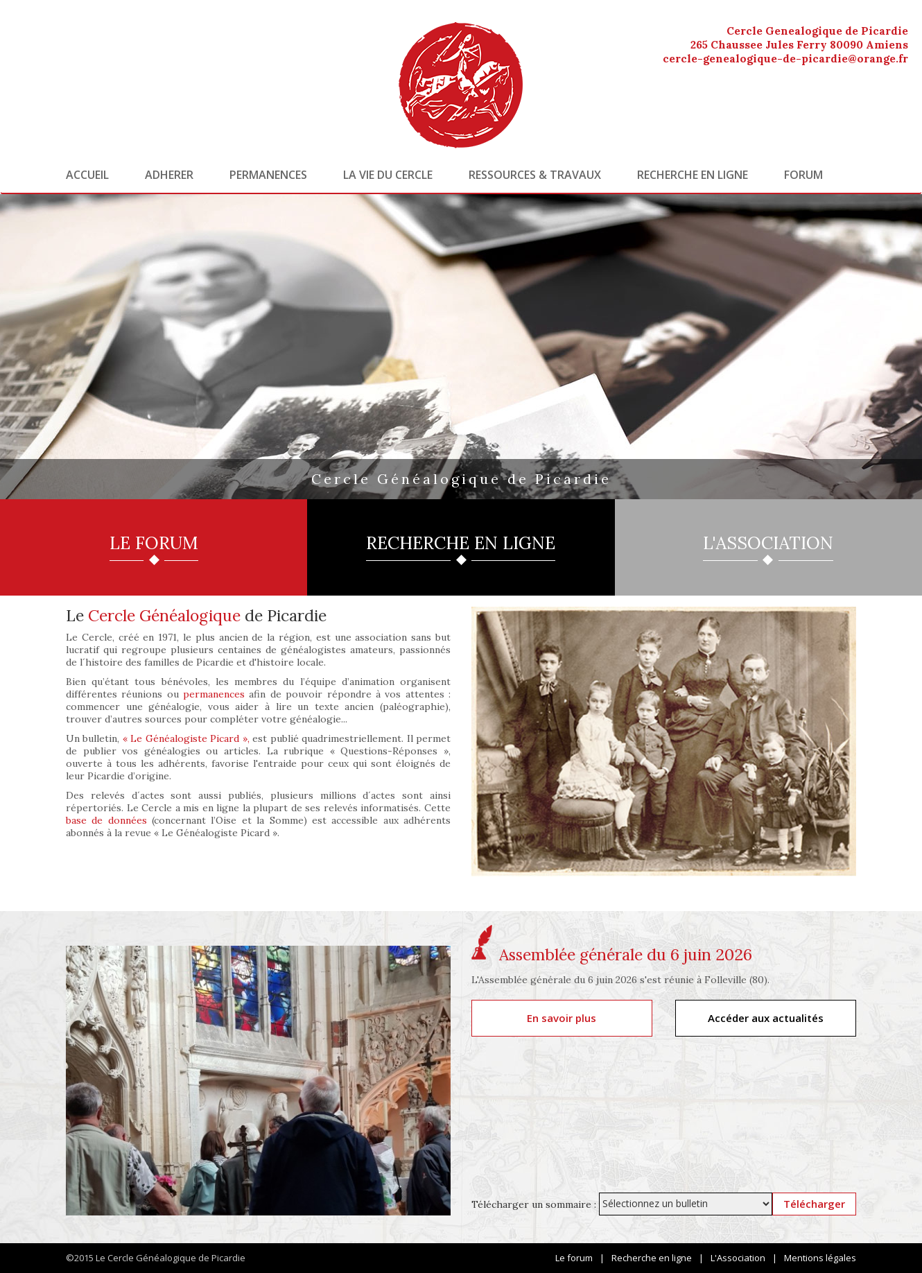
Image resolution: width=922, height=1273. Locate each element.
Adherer (169, 174)
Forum (803, 174)
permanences (214, 694)
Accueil (87, 174)
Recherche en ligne (692, 174)
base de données (106, 820)
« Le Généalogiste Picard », (186, 738)
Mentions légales (820, 1258)
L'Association (738, 1258)
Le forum (574, 1258)
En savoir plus (561, 1018)
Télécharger (814, 1204)
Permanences (268, 174)
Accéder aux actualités (766, 1018)
